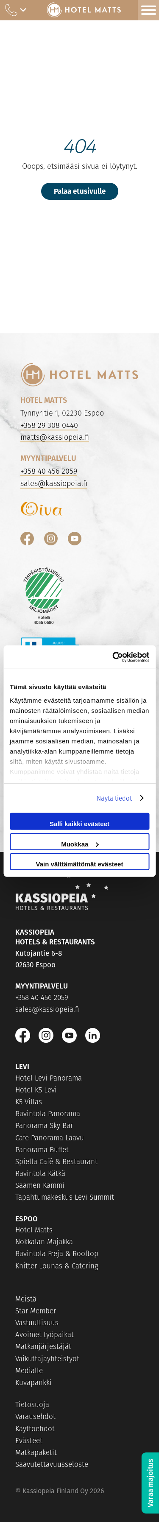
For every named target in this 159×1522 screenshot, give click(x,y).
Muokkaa (79, 843)
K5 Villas (28, 1102)
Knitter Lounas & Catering (56, 1266)
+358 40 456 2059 (48, 471)
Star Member (35, 1311)
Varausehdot (35, 1416)
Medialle (29, 1371)
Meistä (25, 1299)
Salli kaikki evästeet (79, 823)
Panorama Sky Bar (44, 1125)
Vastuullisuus (37, 1323)
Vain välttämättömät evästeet (79, 864)
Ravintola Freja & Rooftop (56, 1253)
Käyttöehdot (35, 1429)
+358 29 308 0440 (49, 425)
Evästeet (28, 1440)
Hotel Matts (34, 1230)
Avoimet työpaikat (44, 1334)
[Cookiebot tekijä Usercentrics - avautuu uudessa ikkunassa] (113, 656)
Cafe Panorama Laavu (49, 1138)
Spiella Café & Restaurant (56, 1161)
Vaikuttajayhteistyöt (47, 1359)
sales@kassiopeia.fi (53, 483)
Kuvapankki (33, 1382)
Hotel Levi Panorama (48, 1078)
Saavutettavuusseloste (51, 1464)
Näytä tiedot (114, 797)
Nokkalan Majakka (44, 1242)
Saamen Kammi (39, 1185)
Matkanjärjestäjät (43, 1346)
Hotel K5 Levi (36, 1090)
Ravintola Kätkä (40, 1173)
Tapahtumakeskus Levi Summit (64, 1197)
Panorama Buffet (42, 1150)
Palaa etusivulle (80, 190)
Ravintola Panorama (47, 1114)
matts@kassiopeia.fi (54, 437)
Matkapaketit (36, 1452)
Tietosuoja (32, 1404)
